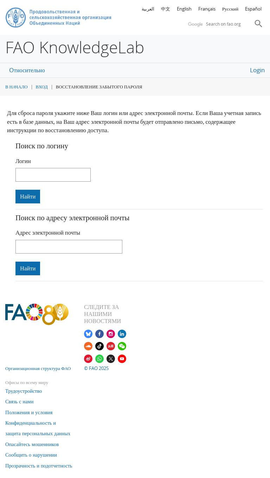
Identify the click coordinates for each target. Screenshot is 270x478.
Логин (23, 161)
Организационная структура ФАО (38, 368)
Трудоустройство (23, 391)
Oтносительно (27, 70)
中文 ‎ (166, 9)
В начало (16, 87)
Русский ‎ (230, 9)
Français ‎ (207, 9)
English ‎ (185, 9)
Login (257, 70)
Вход (42, 87)
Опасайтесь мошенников (32, 444)
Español (253, 9)
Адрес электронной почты (47, 232)
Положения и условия (28, 412)
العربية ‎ (148, 9)
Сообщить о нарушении (31, 454)
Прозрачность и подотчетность (38, 465)
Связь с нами (19, 401)
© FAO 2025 (96, 368)
